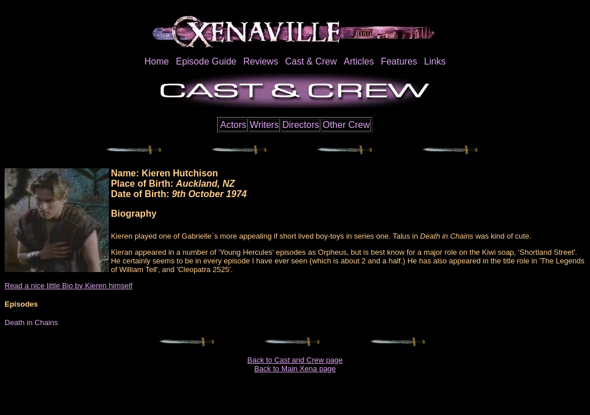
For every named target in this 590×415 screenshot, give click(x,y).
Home (157, 61)
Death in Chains (31, 322)
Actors (233, 125)
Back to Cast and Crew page (294, 360)
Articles (358, 61)
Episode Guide (206, 61)
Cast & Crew (311, 61)
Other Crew (346, 125)
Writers (264, 125)
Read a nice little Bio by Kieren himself (69, 285)
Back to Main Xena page (295, 368)
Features (399, 61)
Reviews (260, 61)
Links (434, 61)
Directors (300, 125)
